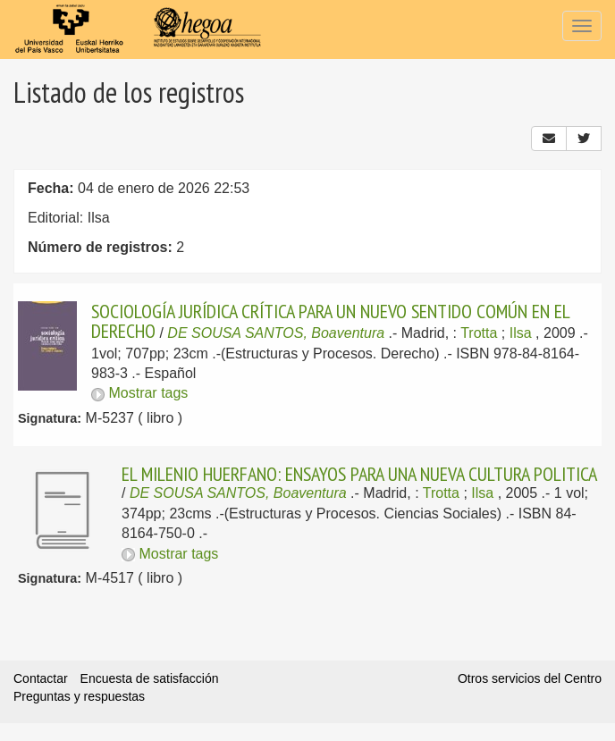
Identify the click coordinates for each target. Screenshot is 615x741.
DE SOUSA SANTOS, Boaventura (275, 333)
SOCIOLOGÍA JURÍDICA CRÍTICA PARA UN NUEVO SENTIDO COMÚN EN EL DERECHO (330, 321)
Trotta (478, 333)
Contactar (40, 678)
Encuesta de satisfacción (149, 678)
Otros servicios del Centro (530, 678)
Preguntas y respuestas (79, 696)
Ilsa (521, 333)
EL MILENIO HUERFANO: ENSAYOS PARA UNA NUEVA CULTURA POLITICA (359, 473)
